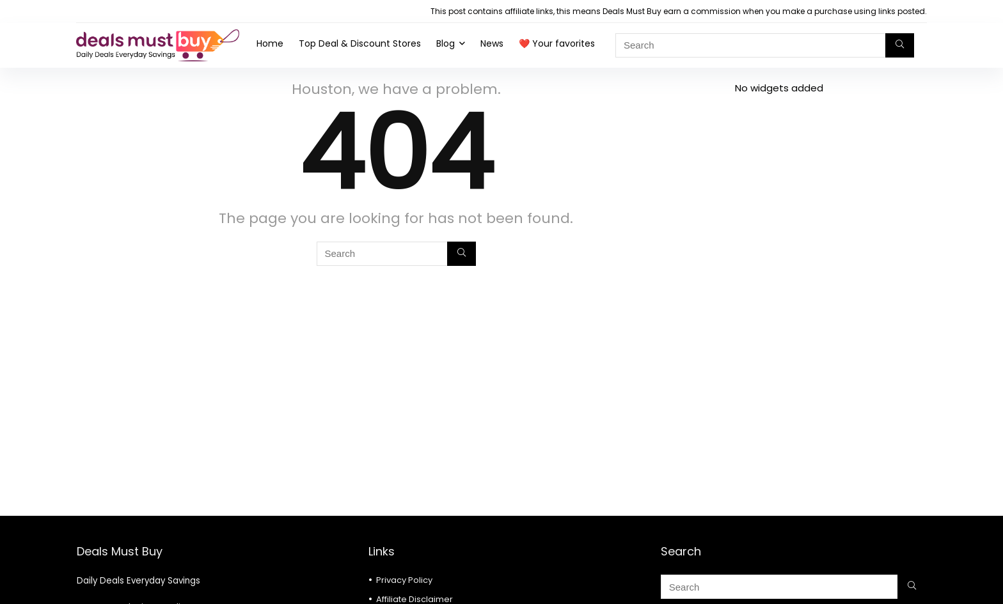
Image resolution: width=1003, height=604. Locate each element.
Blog (445, 43)
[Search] (899, 45)
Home (270, 43)
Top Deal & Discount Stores (360, 43)
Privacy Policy (404, 580)
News (491, 43)
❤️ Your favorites (557, 43)
